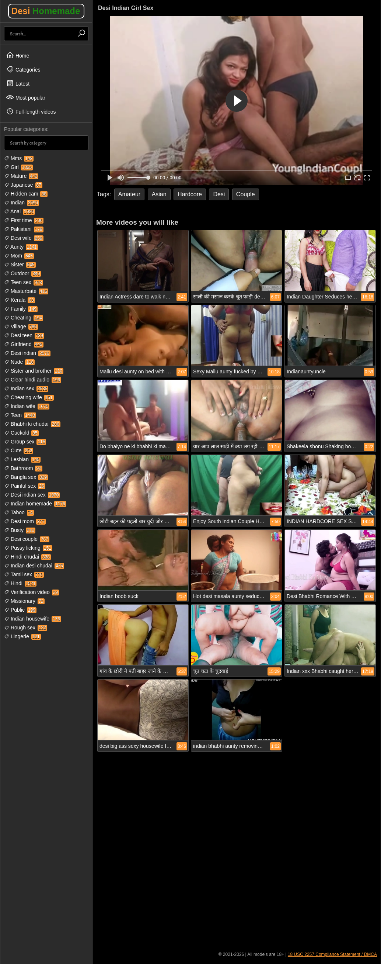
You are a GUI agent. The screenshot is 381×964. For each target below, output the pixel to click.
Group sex (25, 442)
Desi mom (25, 521)
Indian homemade (35, 504)
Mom (19, 256)
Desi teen (24, 335)
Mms (19, 158)
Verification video (31, 592)
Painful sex (24, 486)
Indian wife (26, 406)
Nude (19, 362)
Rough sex (25, 627)
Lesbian (22, 459)
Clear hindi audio (32, 380)
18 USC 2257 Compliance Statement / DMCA (332, 954)
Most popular (25, 97)
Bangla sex (26, 477)
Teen (20, 415)
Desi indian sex (32, 495)
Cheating (23, 318)
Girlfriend (23, 344)
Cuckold (21, 433)
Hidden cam (26, 194)
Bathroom (23, 468)
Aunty (21, 247)
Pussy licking (28, 548)
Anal (19, 211)
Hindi (20, 583)
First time (23, 220)
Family (21, 309)
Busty (19, 530)
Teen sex (23, 282)
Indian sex (26, 388)
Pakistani (23, 229)
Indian (21, 202)
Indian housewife (32, 619)
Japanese (23, 185)
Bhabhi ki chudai (32, 424)
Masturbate (26, 291)
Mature (21, 176)
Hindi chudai (27, 557)
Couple (245, 194)
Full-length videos (31, 111)
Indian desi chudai (34, 566)
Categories (23, 69)
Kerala (19, 300)
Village (21, 326)
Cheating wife (29, 397)
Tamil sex (24, 574)
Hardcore (190, 194)
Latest (17, 83)
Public (20, 610)
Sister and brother (33, 371)
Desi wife (23, 238)
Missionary (24, 601)
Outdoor (22, 273)
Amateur (129, 194)
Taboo (19, 512)
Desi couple (26, 539)
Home (17, 55)
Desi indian (27, 353)
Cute (18, 450)
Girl (18, 167)
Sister (20, 264)
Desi (45, 11)
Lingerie (22, 636)
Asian (159, 194)
